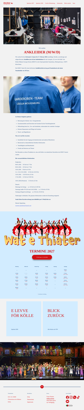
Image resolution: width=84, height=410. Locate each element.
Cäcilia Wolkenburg (50, 3)
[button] (3, 407)
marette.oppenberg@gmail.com (23, 205)
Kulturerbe (59, 3)
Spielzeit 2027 (30, 3)
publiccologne (50, 398)
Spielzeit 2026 (39, 3)
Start (74, 3)
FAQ (28, 397)
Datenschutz (30, 399)
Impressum (30, 402)
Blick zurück (67, 3)
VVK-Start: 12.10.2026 (42, 257)
